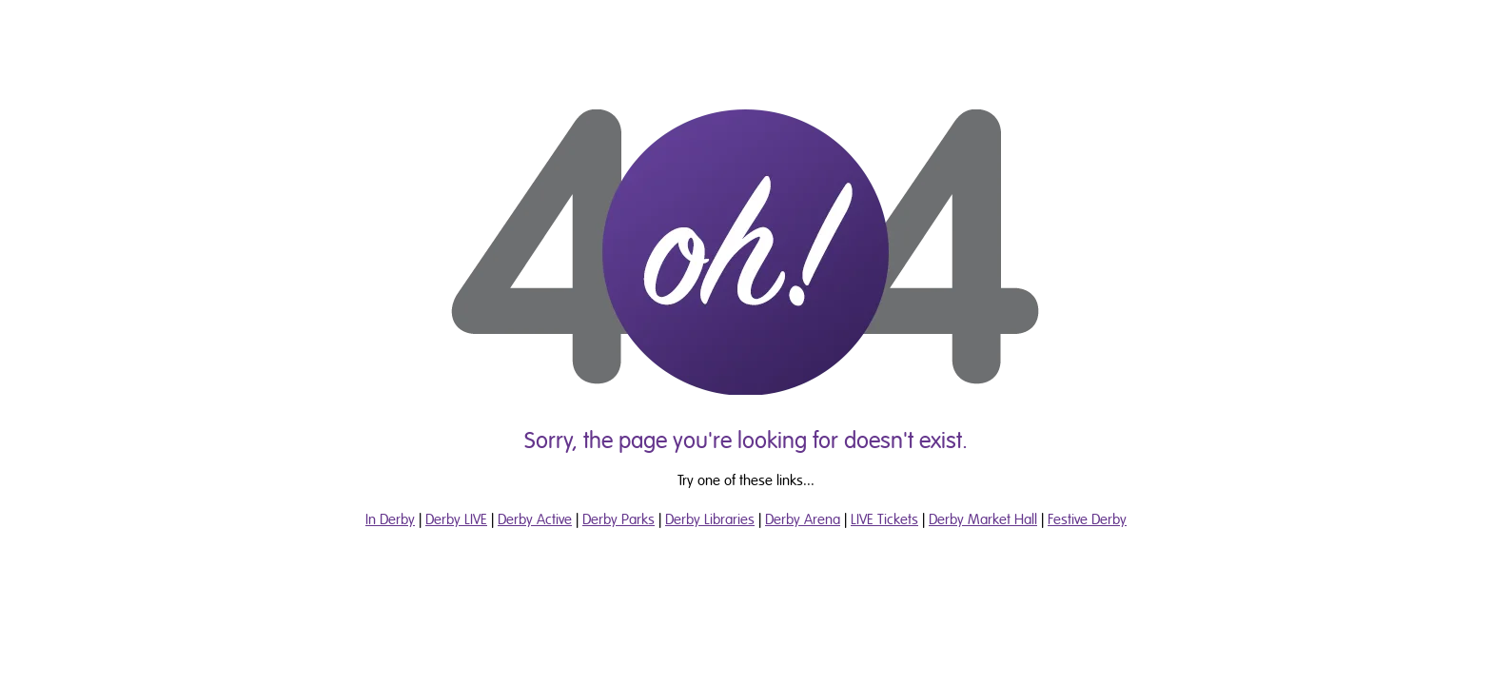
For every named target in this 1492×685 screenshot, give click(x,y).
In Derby (390, 519)
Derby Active (535, 519)
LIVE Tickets (884, 519)
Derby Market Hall (983, 519)
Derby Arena (802, 519)
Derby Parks (618, 519)
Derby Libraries (710, 519)
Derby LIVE (456, 519)
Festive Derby (1087, 519)
